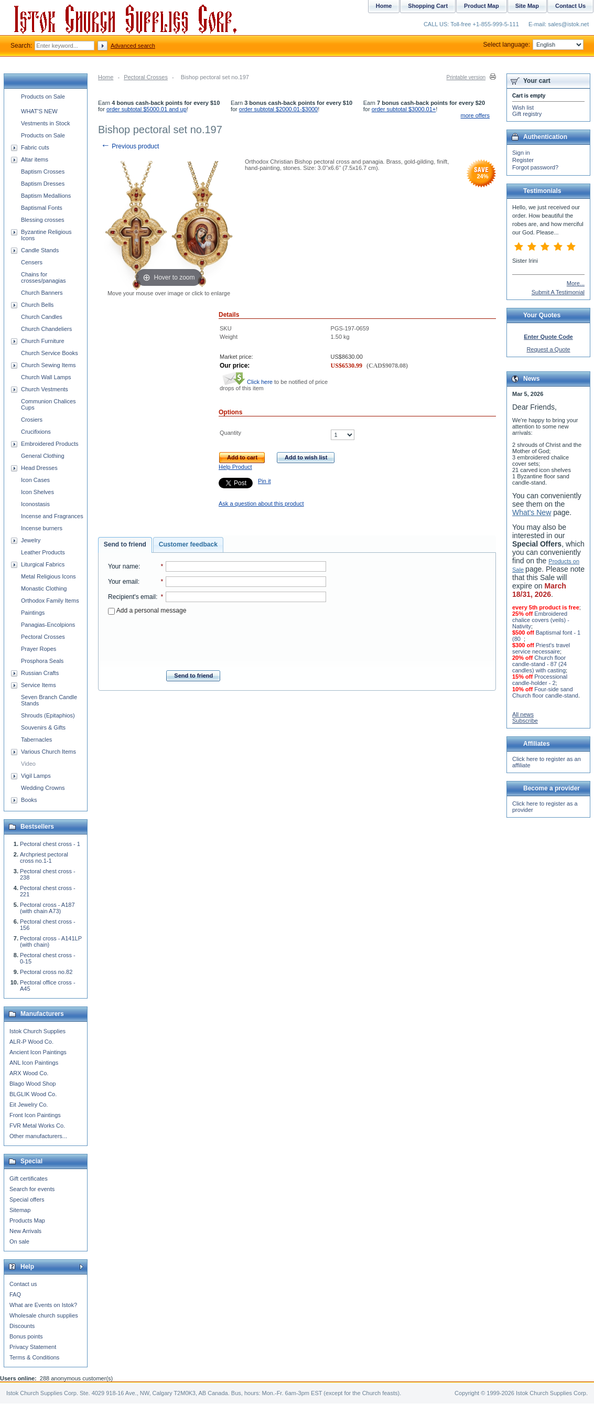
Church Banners (42, 293)
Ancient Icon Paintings (38, 1052)
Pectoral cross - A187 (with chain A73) (47, 908)
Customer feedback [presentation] (188, 544)
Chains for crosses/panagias (43, 277)
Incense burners (41, 528)
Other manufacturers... (38, 1136)
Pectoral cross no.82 (46, 972)
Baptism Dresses (42, 183)
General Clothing (42, 456)
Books (29, 800)
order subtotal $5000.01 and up (146, 109)
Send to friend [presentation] (125, 544)
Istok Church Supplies (37, 1031)
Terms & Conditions (34, 1357)
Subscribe (525, 720)
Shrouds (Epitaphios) (48, 715)
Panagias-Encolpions (48, 625)
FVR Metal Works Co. (37, 1125)
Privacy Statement (32, 1347)
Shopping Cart (428, 6)
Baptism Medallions (46, 195)
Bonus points (26, 1336)
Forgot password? (535, 167)
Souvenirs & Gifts (43, 727)
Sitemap (19, 1210)
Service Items (38, 685)
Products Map (27, 1220)
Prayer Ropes (38, 649)
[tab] (125, 545)
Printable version (466, 77)
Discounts (22, 1326)
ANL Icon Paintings (33, 1062)
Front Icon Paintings (35, 1115)
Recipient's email (132, 597)
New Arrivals (25, 1231)
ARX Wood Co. (28, 1073)
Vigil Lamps (36, 776)
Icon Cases (35, 480)
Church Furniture (42, 341)
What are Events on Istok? (43, 1305)
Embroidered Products (49, 444)
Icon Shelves (37, 492)
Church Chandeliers (46, 329)
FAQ (15, 1294)
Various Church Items (48, 751)
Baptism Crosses (42, 171)
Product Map (481, 6)
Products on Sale (43, 96)
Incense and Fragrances (52, 516)
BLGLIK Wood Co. (33, 1094)
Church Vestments (44, 389)
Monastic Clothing (44, 588)
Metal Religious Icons (48, 576)
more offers (475, 115)
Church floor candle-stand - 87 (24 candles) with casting (539, 664)
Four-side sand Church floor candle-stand (545, 692)
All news (523, 714)
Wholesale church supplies (43, 1315)
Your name (123, 566)
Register (523, 160)
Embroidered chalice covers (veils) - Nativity (540, 619)
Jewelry (30, 540)
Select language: (533, 44)
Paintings (33, 612)
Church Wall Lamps (46, 377)
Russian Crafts (40, 673)
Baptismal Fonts (41, 208)
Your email (123, 581)
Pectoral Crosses (146, 77)
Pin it (264, 481)
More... (576, 283)
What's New (531, 512)
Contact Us (570, 6)
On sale (19, 1241)
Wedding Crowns (43, 788)
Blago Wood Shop (32, 1083)
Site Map (527, 6)
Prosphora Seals (42, 661)
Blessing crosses (42, 220)
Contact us (23, 1284)
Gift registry (527, 114)
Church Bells (37, 305)
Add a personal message (147, 610)
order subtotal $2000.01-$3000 (278, 109)
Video (28, 763)
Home (105, 77)
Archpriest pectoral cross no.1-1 (44, 857)
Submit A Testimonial (558, 292)
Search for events (32, 1189)
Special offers (26, 1199)
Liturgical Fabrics (42, 564)
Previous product (130, 146)
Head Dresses (39, 468)
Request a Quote (548, 349)
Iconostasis (35, 504)
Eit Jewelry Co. (28, 1104)
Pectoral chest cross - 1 (50, 844)
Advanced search (133, 45)
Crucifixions (36, 432)
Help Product (235, 467)
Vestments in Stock (45, 123)
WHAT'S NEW (39, 111)
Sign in (521, 152)
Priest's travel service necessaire (541, 648)
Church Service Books (49, 353)
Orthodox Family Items (50, 600)
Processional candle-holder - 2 (539, 679)
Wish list (523, 107)
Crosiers (31, 419)
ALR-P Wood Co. (31, 1041)
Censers (31, 262)
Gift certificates (28, 1178)
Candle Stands (40, 250)
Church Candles (41, 317)
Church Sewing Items (48, 365)
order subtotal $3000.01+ (404, 109)
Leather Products (43, 552)
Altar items (34, 159)
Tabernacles (36, 739)
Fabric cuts (35, 147)
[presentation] (217, 639)
